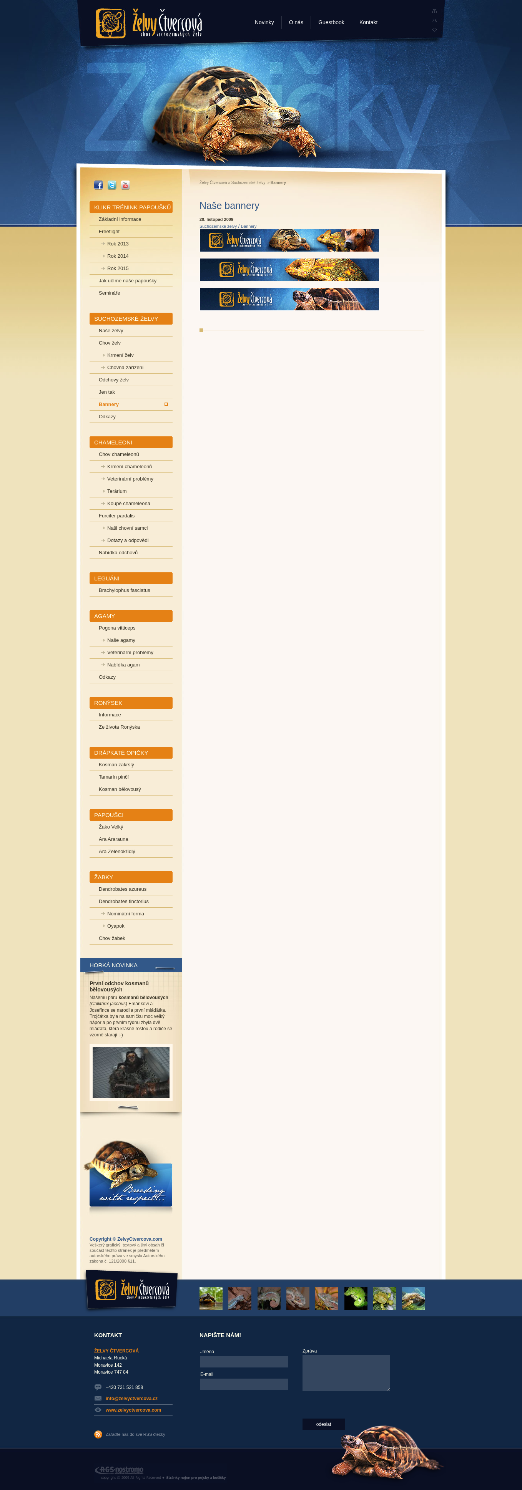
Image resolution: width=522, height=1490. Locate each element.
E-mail (206, 1374)
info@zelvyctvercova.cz (132, 1398)
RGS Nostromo (160, 1473)
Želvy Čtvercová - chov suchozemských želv (149, 23)
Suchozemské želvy (248, 183)
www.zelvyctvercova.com (133, 1410)
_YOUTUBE (125, 185)
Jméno (207, 1351)
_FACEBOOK (98, 185)
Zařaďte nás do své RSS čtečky (135, 1434)
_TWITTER (112, 185)
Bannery (249, 226)
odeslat (323, 1424)
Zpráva (310, 1351)
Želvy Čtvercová (213, 183)
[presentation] (231, 1421)
